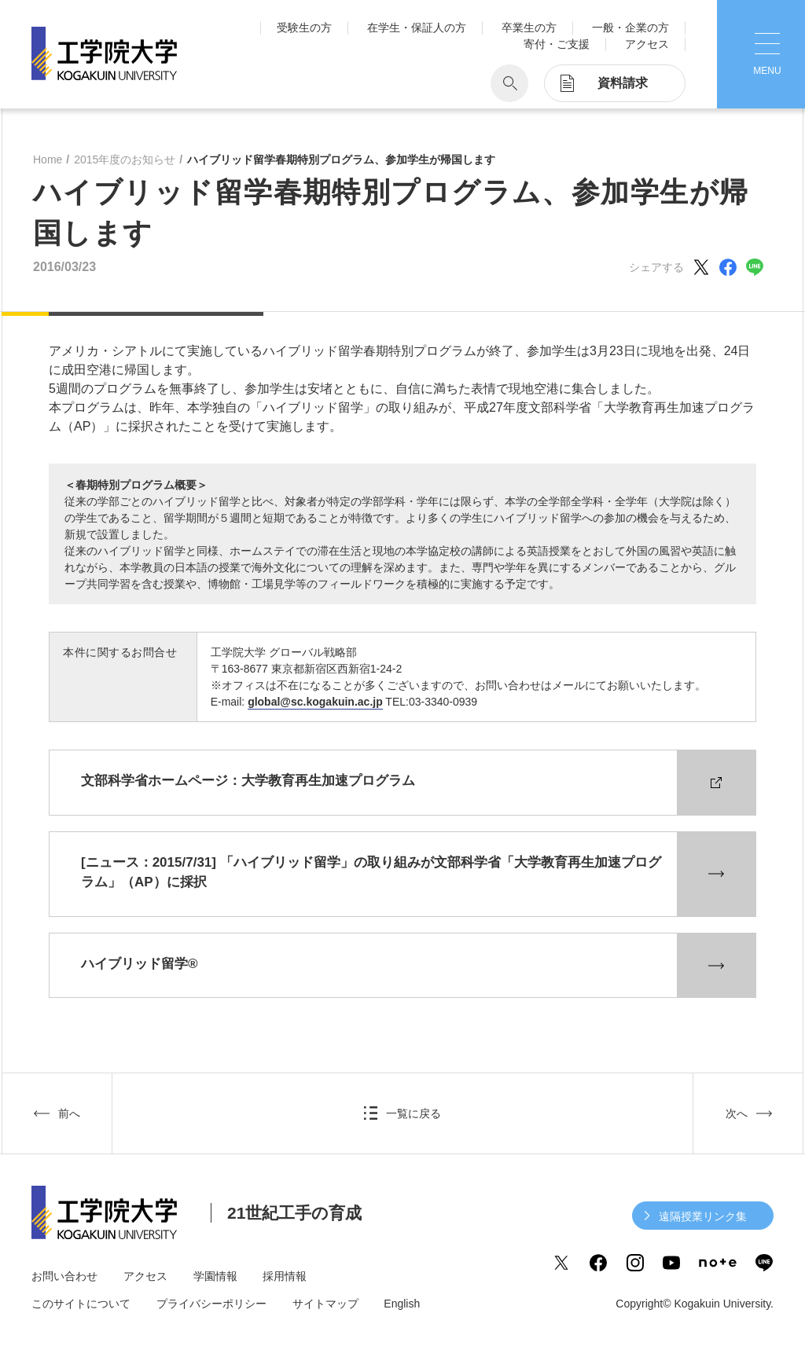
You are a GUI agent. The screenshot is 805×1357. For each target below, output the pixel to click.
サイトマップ (325, 1303)
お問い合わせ (64, 1276)
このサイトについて (80, 1303)
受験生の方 (304, 27)
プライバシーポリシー (211, 1303)
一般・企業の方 (630, 27)
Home (47, 159)
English (402, 1303)
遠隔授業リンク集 (703, 1216)
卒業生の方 (529, 27)
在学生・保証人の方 (416, 27)
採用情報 (285, 1276)
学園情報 (215, 1276)
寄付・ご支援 (557, 44)
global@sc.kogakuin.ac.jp (315, 701)
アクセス (647, 44)
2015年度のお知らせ (124, 159)
